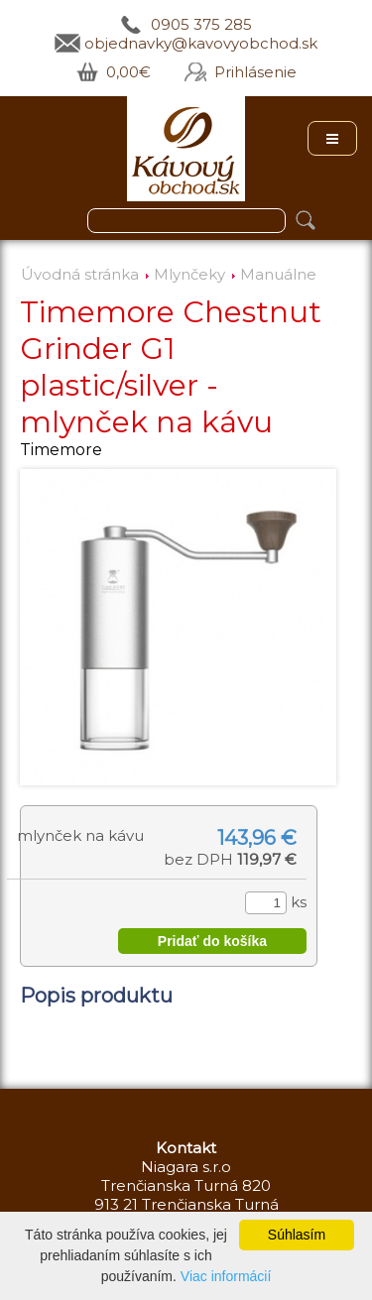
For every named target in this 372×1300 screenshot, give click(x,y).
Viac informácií (226, 1276)
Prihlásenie (255, 71)
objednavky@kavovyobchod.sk (200, 43)
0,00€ (128, 71)
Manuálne (278, 274)
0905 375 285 (201, 24)
